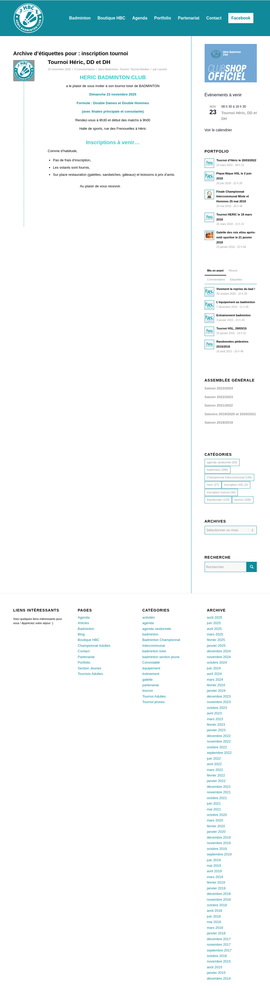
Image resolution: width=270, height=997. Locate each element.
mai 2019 (214, 866)
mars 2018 (215, 928)
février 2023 (216, 725)
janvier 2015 (216, 973)
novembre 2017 (219, 944)
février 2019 (216, 882)
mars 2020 (215, 820)
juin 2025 (214, 623)
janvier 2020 (216, 832)
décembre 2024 (219, 651)
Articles (83, 623)
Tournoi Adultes (139, 69)
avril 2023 (214, 713)
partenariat (150, 685)
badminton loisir (154, 651)
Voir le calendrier (218, 130)
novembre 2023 (219, 702)
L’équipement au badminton (235, 302)
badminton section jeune (161, 657)
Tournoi (124, 69)
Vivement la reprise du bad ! (235, 288)
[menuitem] (80, 18)
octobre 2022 (217, 747)
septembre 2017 (219, 950)
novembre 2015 (219, 961)
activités (148, 617)
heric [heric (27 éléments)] (213, 484)
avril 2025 (214, 629)
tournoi (147, 691)
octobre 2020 (217, 815)
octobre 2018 (217, 905)
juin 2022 (214, 758)
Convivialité (151, 662)
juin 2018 (214, 916)
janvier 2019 (216, 888)
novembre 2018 (219, 899)
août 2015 (214, 967)
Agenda (84, 617)
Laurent (162, 69)
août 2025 (214, 617)
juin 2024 (214, 668)
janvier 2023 (216, 730)
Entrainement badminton (233, 315)
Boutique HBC (88, 640)
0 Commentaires (84, 69)
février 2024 (216, 685)
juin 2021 (214, 803)
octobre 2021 (217, 798)
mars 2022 (215, 770)
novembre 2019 (219, 843)
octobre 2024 (217, 662)
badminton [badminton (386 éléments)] (217, 469)
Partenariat (86, 657)
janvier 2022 (216, 781)
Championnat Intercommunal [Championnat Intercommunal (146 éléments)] (229, 477)
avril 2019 (214, 871)
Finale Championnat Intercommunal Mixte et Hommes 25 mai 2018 (232, 196)
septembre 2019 (219, 854)
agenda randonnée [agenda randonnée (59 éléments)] (222, 462)
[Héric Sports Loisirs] (28, 18)
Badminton (111, 69)
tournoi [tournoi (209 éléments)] (242, 499)
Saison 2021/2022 (219, 405)
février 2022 (216, 775)
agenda (148, 623)
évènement (150, 674)
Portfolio (84, 662)
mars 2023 (215, 719)
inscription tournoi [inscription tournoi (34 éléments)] (221, 492)
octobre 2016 (217, 956)
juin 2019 (214, 860)
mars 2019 (215, 877)
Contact (84, 651)
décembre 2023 (219, 696)
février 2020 (216, 826)
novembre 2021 (219, 792)
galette (147, 680)
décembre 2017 (219, 939)
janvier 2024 (216, 691)
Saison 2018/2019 (219, 422)
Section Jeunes (89, 668)
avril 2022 (214, 764)
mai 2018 (214, 922)
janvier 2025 (216, 646)
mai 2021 (214, 809)
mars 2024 (215, 680)
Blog (81, 634)
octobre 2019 (217, 849)
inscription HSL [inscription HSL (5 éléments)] (236, 484)
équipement (151, 668)
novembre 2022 (219, 741)
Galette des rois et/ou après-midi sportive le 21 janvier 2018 (236, 237)
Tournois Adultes (90, 674)
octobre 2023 (217, 708)
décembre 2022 (219, 736)
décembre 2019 (219, 837)
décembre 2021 (219, 787)
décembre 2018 (219, 894)
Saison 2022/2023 (219, 397)
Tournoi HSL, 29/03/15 (231, 328)
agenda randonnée (156, 629)
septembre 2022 (219, 753)
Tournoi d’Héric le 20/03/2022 (236, 160)
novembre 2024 (219, 657)
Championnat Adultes (94, 646)
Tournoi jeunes (153, 702)
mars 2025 (215, 634)
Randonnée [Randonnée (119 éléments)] (218, 499)
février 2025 (216, 640)
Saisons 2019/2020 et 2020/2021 (230, 414)
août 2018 (214, 911)
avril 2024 (214, 674)
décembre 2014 (219, 978)
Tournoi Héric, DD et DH (79, 62)
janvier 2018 (216, 933)
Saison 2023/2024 (219, 388)
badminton (150, 634)
